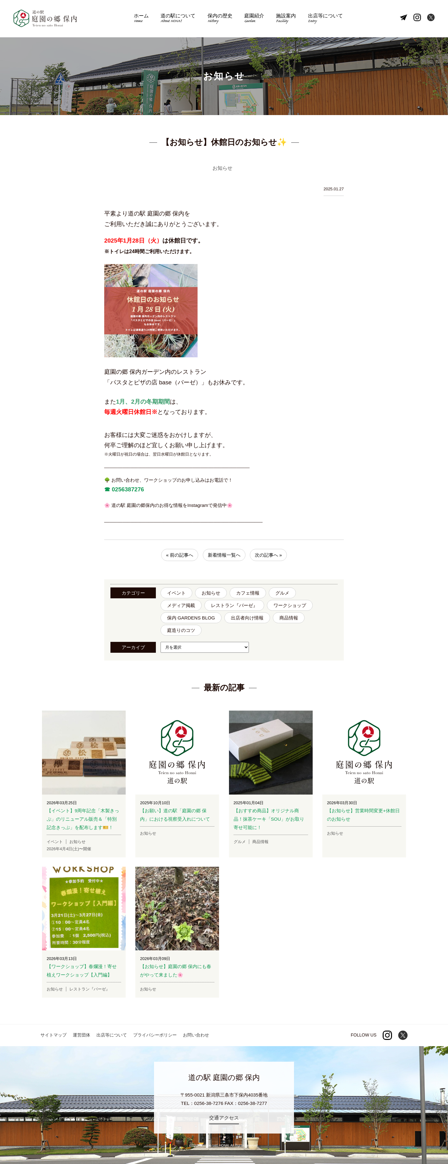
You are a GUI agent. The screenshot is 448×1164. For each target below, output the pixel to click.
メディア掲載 (181, 605)
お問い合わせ (196, 1034)
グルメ (282, 593)
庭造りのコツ (181, 630)
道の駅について (178, 19)
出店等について (325, 19)
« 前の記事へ (180, 555)
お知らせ (211, 593)
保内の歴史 (220, 19)
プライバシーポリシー (155, 1034)
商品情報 (288, 617)
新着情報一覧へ (224, 555)
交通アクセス (224, 1117)
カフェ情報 (247, 593)
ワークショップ (289, 605)
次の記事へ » (268, 555)
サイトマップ (53, 1034)
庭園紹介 (254, 19)
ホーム (141, 19)
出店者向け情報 (247, 617)
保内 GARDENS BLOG (191, 617)
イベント (176, 593)
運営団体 (81, 1034)
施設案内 (286, 19)
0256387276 (127, 489)
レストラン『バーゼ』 (234, 605)
